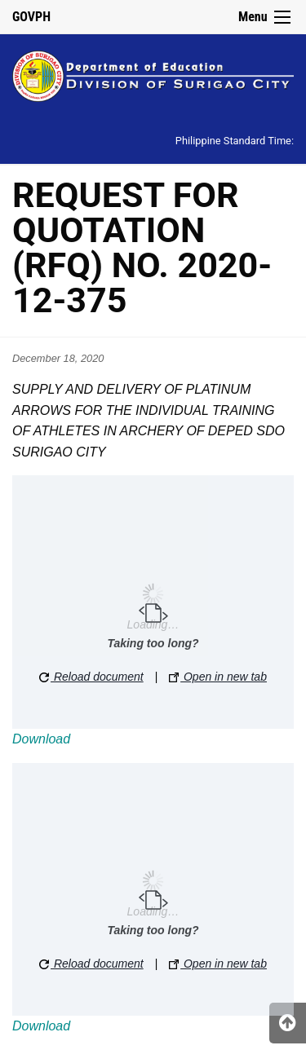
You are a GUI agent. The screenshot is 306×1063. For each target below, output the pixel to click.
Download (41, 739)
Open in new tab (218, 676)
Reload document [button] (91, 676)
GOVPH (31, 16)
